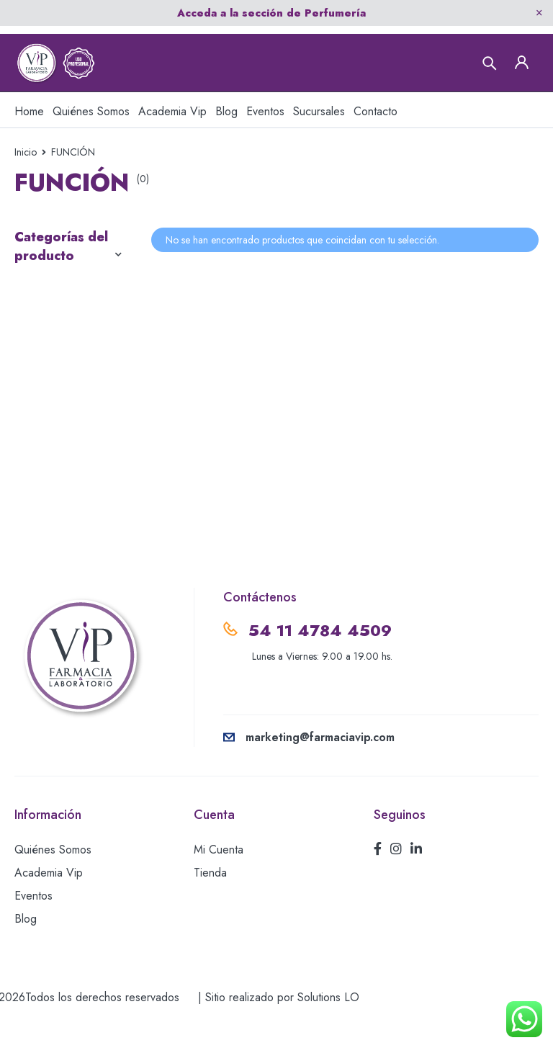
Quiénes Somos (52, 865)
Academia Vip (48, 888)
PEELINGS (43, 388)
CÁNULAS (43, 288)
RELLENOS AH (56, 421)
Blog (25, 934)
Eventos (33, 911)
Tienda (210, 888)
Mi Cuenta (218, 865)
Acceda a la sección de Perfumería (271, 13)
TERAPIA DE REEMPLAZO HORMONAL (51, 473)
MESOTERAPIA (56, 322)
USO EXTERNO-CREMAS (60, 534)
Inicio (25, 152)
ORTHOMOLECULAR (75, 355)
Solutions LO (328, 1013)
